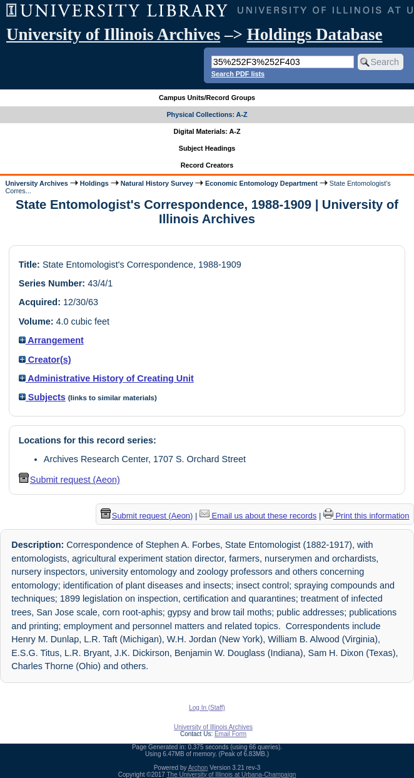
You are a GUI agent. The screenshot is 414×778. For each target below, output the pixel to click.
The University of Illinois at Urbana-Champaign (231, 774)
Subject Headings (207, 148)
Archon (198, 767)
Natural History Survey (157, 183)
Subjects (42, 397)
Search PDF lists (238, 74)
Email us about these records (257, 515)
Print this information (366, 515)
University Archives (36, 183)
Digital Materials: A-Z (207, 131)
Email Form (230, 733)
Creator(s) (45, 360)
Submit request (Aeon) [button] (69, 480)
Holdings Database (315, 34)
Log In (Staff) (207, 707)
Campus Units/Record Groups (207, 97)
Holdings (94, 183)
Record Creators (207, 165)
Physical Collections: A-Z (206, 114)
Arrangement (51, 340)
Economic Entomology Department (261, 183)
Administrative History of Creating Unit (106, 378)
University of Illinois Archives (113, 34)
